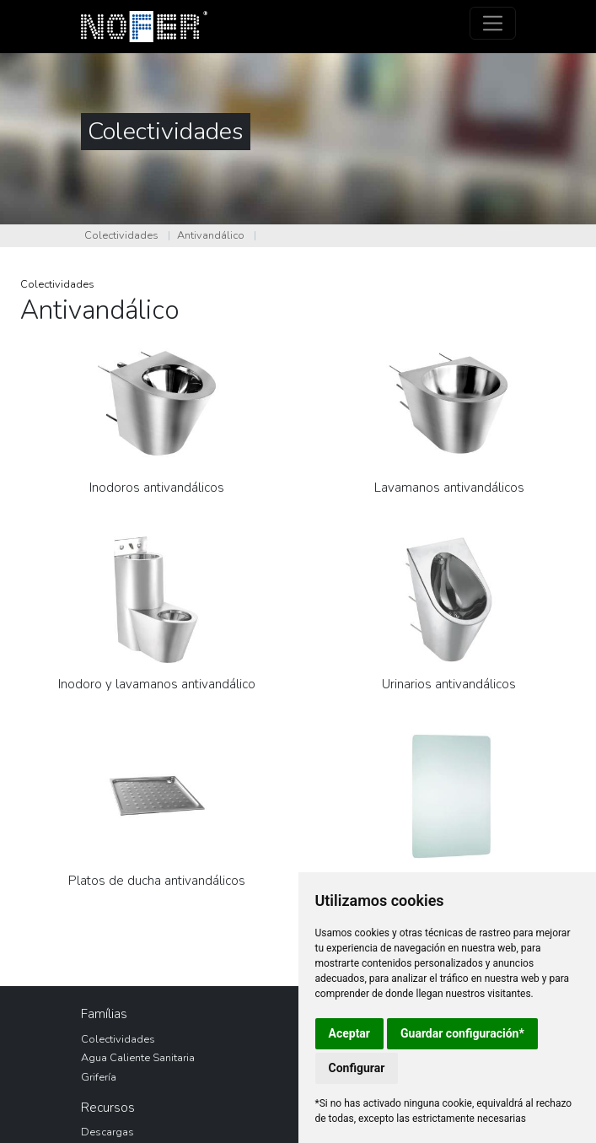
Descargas (107, 1132)
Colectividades (121, 235)
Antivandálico (210, 235)
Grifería (98, 1077)
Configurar (357, 1068)
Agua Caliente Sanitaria (138, 1057)
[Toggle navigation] (493, 23)
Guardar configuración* (462, 1033)
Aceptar (350, 1033)
